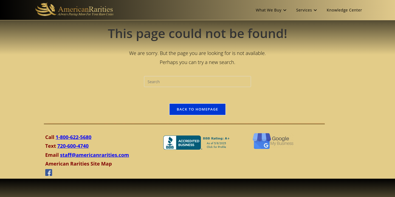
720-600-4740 (73, 146)
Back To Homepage (197, 109)
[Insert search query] (197, 81)
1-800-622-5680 (74, 137)
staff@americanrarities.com (94, 155)
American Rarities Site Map (78, 163)
